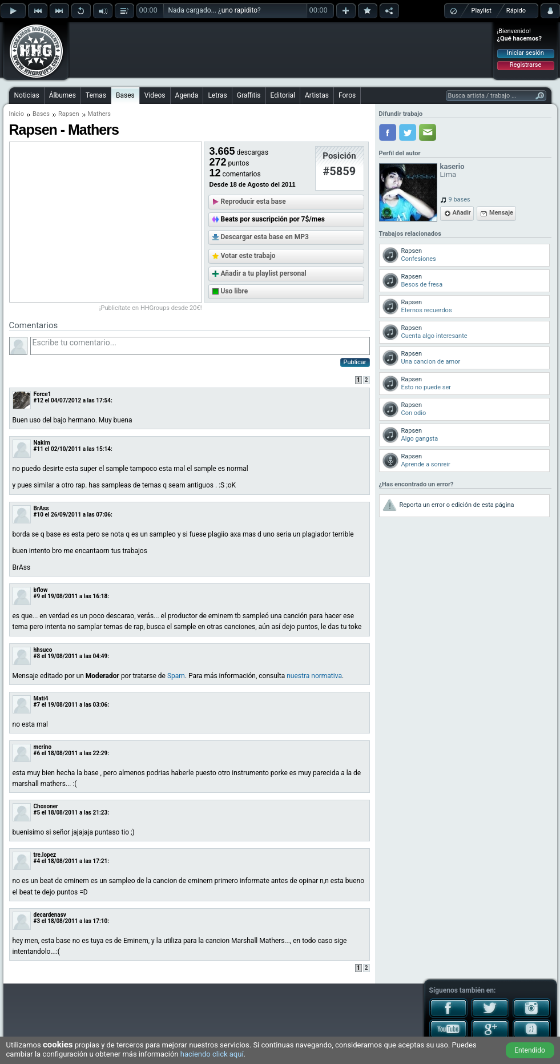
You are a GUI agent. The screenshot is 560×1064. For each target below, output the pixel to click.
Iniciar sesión (525, 53)
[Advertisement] (281, 49)
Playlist (481, 10)
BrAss (41, 508)
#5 (37, 812)
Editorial (283, 95)
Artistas (317, 95)
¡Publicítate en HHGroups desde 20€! (150, 308)
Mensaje (501, 212)
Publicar (355, 362)
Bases (125, 95)
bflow (41, 590)
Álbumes (62, 95)
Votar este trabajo (248, 256)
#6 (37, 753)
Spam (176, 676)
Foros (347, 95)
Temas (96, 95)
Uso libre (234, 291)
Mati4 (41, 698)
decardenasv (50, 915)
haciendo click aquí (212, 1054)
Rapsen (68, 114)
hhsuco (43, 650)
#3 (37, 921)
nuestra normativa (314, 676)
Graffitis (249, 95)
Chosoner (46, 806)
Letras (217, 95)
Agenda (187, 95)
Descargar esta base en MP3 (265, 237)
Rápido (516, 10)
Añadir (462, 212)
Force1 (42, 394)
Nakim (42, 443)
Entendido (529, 1050)
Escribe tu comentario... (200, 346)
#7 (37, 705)
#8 (37, 656)
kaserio (452, 166)
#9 (37, 596)
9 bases (459, 199)
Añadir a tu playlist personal (264, 273)
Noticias (26, 95)
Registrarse (525, 64)
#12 (38, 400)
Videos (155, 95)
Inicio (16, 114)
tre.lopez (45, 855)
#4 (37, 861)
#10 (38, 514)
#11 (38, 449)
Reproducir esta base (253, 201)
